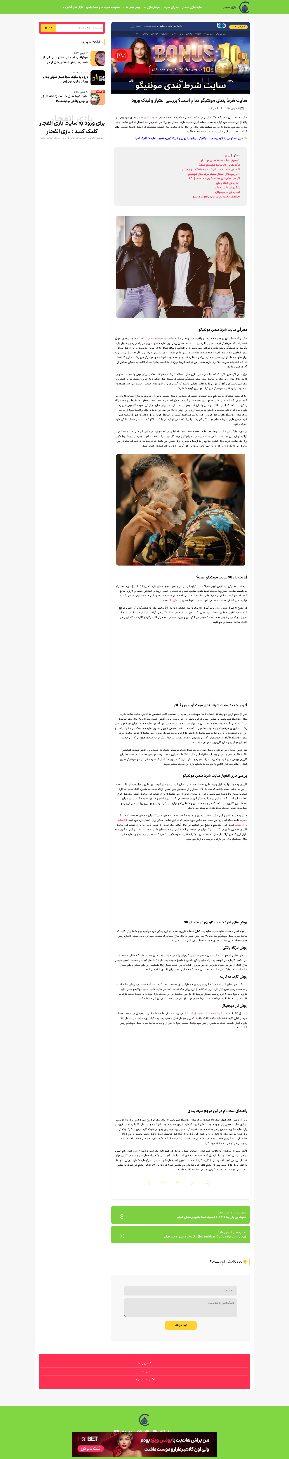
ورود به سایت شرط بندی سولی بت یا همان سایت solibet (65, 79)
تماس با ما (144, 1363)
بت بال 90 (175, 600)
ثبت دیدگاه (181, 1325)
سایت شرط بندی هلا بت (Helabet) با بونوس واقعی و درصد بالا (64, 99)
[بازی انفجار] (244, 7)
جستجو (48, 28)
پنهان (227, 155)
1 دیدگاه (215, 108)
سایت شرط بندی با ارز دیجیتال (212, 1014)
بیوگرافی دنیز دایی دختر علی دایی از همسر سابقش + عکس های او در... (65, 60)
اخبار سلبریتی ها (145, 1379)
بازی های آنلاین (74, 7)
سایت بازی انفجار (192, 7)
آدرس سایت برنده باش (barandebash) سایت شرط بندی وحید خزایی (204, 1237)
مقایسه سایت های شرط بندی (103, 7)
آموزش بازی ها (152, 7)
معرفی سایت (171, 7)
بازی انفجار (229, 7)
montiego (157, 338)
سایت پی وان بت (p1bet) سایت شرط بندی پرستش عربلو (211, 1217)
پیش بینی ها (133, 7)
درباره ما (145, 1371)
